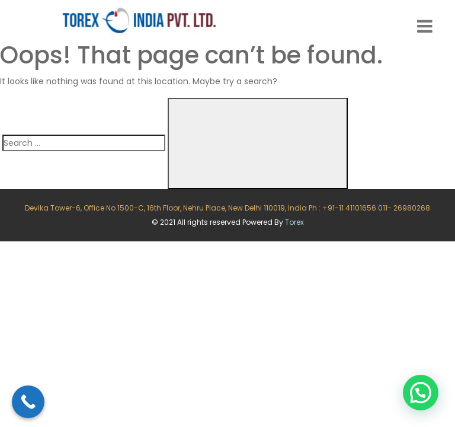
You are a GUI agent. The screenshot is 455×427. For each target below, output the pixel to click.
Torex (294, 222)
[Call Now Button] (28, 401)
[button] (420, 392)
